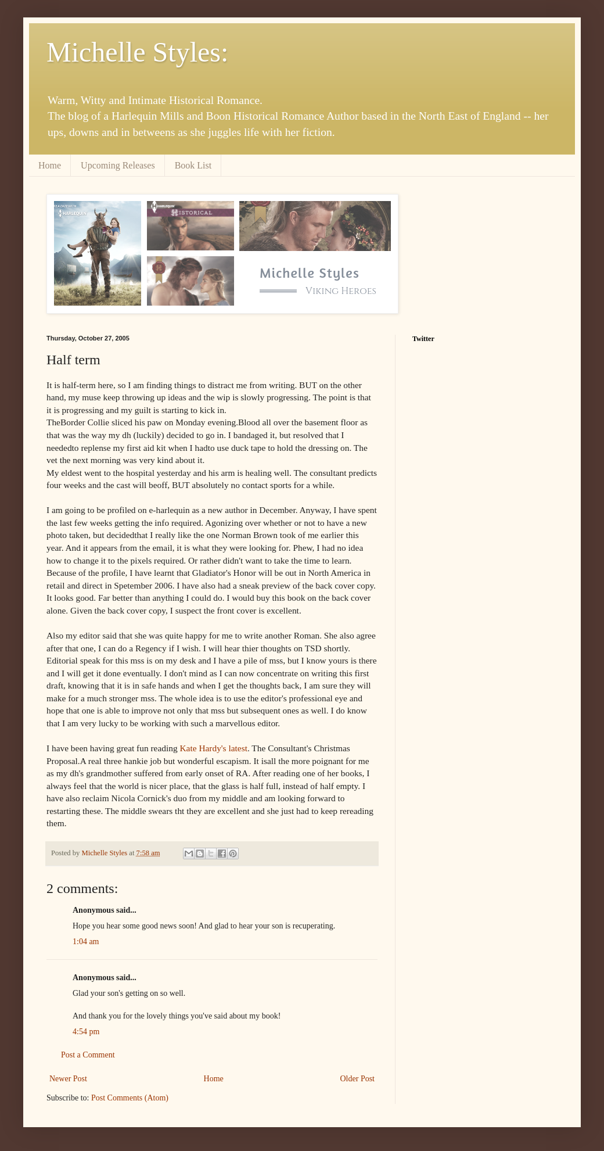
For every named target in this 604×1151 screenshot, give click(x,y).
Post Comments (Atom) (129, 1097)
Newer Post (68, 1078)
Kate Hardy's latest (213, 748)
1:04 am (86, 941)
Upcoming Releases (118, 165)
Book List (193, 165)
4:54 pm (86, 1031)
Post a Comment (88, 1054)
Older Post (357, 1078)
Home (49, 165)
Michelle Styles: (137, 52)
